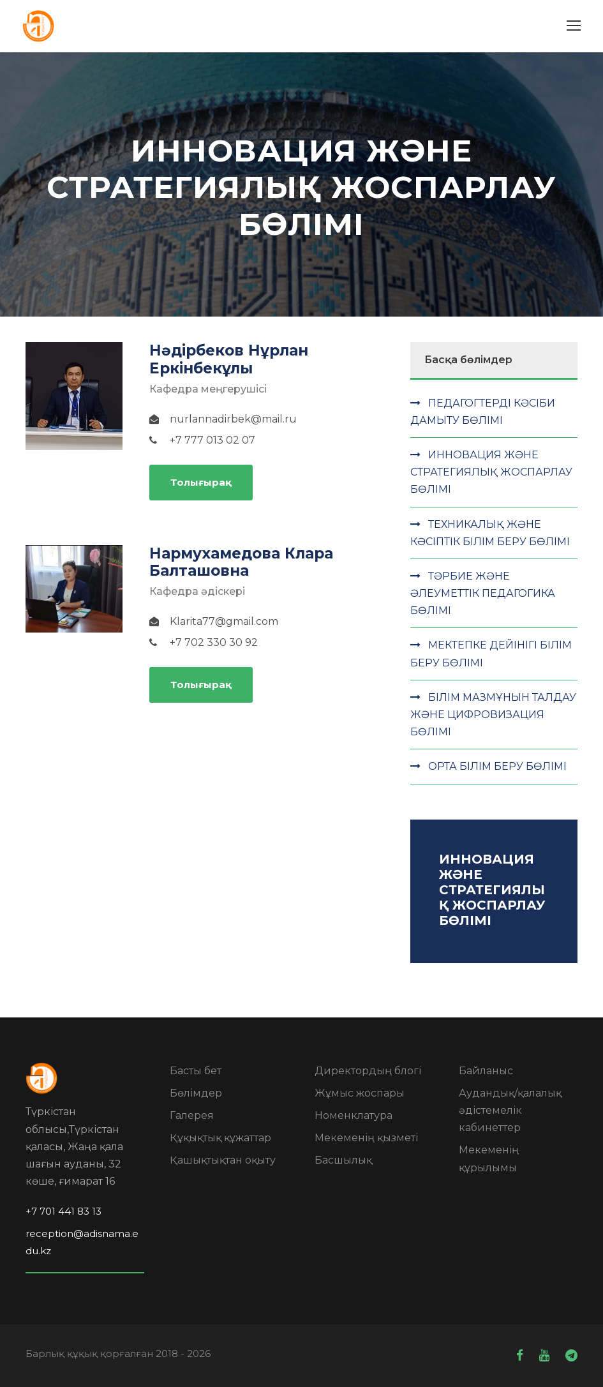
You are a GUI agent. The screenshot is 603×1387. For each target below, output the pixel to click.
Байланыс (486, 1071)
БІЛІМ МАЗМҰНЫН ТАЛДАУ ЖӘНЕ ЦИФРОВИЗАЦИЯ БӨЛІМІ (493, 714)
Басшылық (343, 1160)
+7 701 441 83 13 (63, 1211)
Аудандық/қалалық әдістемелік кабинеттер (510, 1110)
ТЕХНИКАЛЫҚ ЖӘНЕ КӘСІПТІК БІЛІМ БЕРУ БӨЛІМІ (490, 533)
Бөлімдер (196, 1093)
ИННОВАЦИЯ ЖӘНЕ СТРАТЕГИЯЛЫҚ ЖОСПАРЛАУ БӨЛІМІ (491, 472)
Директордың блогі (368, 1071)
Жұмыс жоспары (360, 1093)
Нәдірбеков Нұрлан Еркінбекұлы (228, 359)
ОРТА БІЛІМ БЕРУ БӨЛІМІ (497, 766)
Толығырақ (201, 482)
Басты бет (195, 1071)
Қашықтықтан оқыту (223, 1160)
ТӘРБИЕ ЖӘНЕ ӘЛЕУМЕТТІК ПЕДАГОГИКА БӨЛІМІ (482, 593)
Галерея (192, 1115)
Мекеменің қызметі (366, 1138)
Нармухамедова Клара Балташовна (241, 562)
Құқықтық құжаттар (220, 1138)
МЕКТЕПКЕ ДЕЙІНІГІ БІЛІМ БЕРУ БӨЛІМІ (491, 653)
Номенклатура (353, 1115)
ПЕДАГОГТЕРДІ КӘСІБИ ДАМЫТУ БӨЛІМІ (482, 411)
